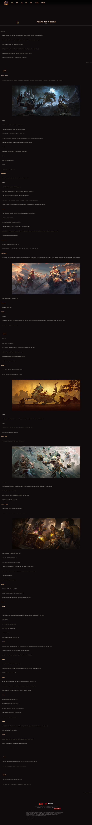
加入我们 (57, 806)
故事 (17, 2)
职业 (22, 2)
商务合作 (54, 806)
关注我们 (36, 2)
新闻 (26, 2)
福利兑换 (43, 2)
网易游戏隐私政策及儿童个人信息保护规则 (44, 806)
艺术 (31, 2)
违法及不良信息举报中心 (55, 814)
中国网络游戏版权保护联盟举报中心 (50, 807)
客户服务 (37, 806)
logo (6, 3)
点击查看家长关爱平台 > (57, 808)
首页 (12, 2)
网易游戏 (51, 806)
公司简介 (35, 806)
